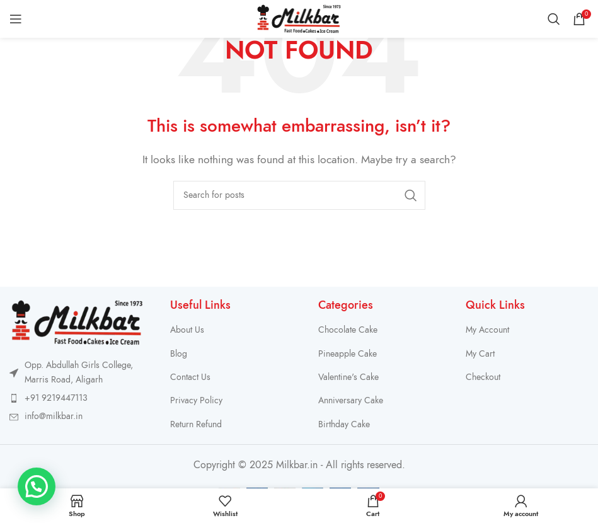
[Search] (553, 19)
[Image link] (77, 322)
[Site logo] (299, 18)
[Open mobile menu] (15, 19)
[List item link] (77, 398)
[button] (36, 486)
